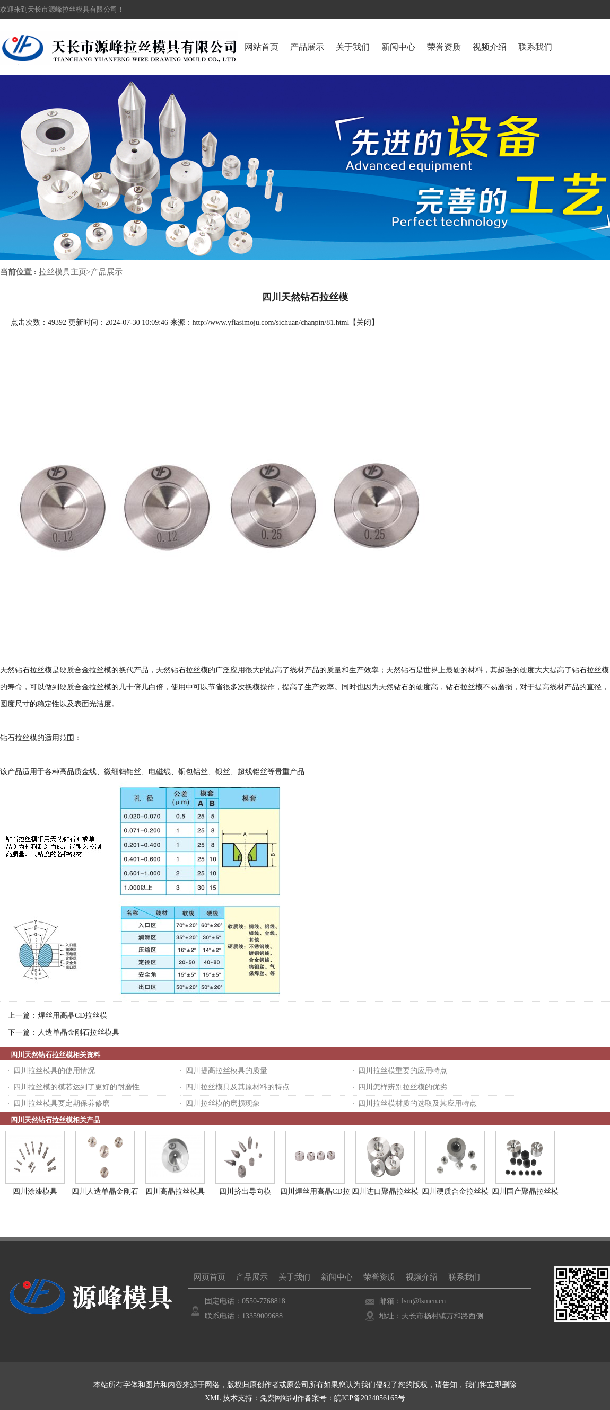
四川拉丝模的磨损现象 (223, 1103)
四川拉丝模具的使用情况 (54, 1071)
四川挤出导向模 (245, 1191)
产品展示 (107, 272)
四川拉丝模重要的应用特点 (402, 1071)
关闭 (363, 322)
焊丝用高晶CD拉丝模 (72, 1015)
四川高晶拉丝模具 (175, 1191)
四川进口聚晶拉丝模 (385, 1191)
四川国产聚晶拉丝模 (525, 1191)
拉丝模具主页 (62, 272)
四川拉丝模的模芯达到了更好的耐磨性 (76, 1087)
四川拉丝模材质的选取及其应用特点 (417, 1103)
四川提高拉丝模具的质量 (226, 1071)
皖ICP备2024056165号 (369, 1398)
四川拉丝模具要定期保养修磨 (61, 1103)
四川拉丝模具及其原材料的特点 (238, 1087)
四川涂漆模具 (35, 1191)
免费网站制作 (282, 1398)
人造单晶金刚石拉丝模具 (78, 1032)
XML (213, 1398)
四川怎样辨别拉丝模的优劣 (402, 1087)
